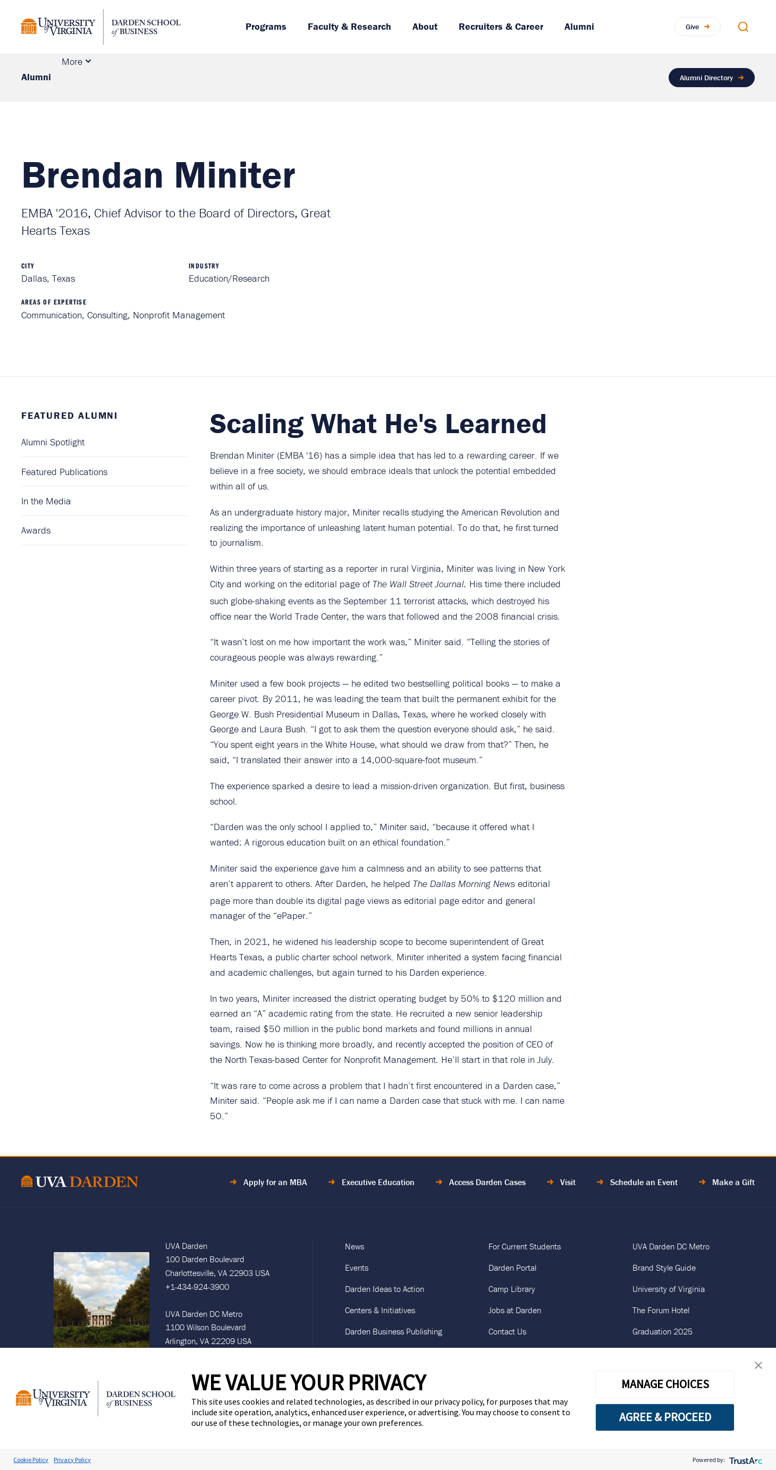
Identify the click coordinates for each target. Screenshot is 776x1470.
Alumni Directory (706, 77)
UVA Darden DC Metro (671, 1246)
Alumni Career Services (324, 77)
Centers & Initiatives (380, 1310)
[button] (758, 1368)
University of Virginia (668, 1288)
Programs (266, 26)
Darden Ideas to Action (384, 1288)
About (424, 26)
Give (692, 26)
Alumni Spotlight (53, 442)
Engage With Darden (521, 77)
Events (356, 1267)
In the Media (46, 501)
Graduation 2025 (662, 1331)
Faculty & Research (349, 26)
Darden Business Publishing (393, 1331)
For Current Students (524, 1246)
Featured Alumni (104, 77)
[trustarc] (745, 1459)
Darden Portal (512, 1267)
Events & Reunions (207, 77)
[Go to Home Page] (79, 1183)
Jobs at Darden (514, 1310)
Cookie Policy (30, 1460)
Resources (424, 77)
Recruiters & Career (501, 26)
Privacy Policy (72, 1460)
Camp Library (511, 1288)
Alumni (579, 26)
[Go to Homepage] (101, 27)
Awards (35, 530)
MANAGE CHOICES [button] (665, 1383)
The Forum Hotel (660, 1310)
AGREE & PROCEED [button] (665, 1416)
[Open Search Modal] (743, 26)
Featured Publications (64, 472)
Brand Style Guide (664, 1267)
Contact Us (507, 1331)
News (354, 1246)
